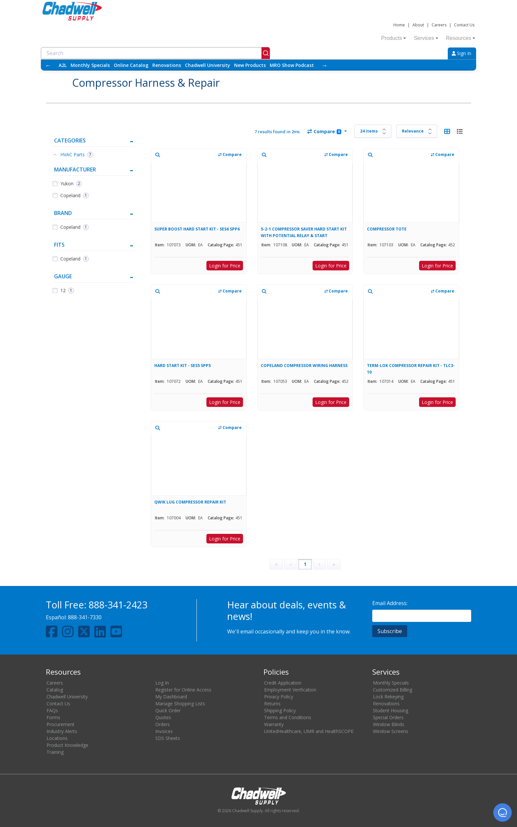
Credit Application (282, 683)
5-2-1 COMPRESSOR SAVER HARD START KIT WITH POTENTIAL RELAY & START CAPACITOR (304, 232)
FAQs (52, 710)
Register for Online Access (183, 690)
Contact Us (464, 25)
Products (393, 38)
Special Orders (388, 717)
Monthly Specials (90, 65)
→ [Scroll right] (324, 65)
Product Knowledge (67, 745)
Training (55, 752)
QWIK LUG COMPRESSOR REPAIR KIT (190, 502)
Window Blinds (388, 724)
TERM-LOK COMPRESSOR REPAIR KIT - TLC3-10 (411, 369)
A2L (63, 65)
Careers (439, 25)
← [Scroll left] (48, 65)
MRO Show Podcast (292, 65)
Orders (162, 724)
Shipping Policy (280, 710)
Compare (324, 131)
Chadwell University (207, 65)
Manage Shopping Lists (180, 703)
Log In (162, 683)
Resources (460, 38)
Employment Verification (290, 690)
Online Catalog (131, 65)
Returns (272, 703)
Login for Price (224, 265)
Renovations (166, 65)
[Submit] (265, 53)
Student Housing (390, 710)
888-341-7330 (85, 617)
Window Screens (390, 731)
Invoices (164, 731)
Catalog (54, 690)
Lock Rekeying (388, 696)
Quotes (163, 717)
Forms (53, 717)
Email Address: (390, 603)
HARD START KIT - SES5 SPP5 (182, 365)
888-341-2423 (118, 604)
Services (426, 38)
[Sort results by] (416, 131)
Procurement (60, 724)
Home (399, 25)
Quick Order (168, 710)
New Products (250, 65)
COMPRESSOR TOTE (387, 229)
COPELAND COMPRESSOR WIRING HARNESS (304, 365)
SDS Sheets (167, 738)
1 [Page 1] (305, 564)
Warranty (274, 724)
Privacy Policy (278, 696)
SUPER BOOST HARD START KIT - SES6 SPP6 (197, 229)
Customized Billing (392, 690)
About (418, 25)
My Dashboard (171, 696)
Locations (57, 738)
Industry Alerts (61, 731)
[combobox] (155, 53)
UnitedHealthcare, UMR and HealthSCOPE (308, 731)
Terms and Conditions (287, 717)
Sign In (461, 53)
